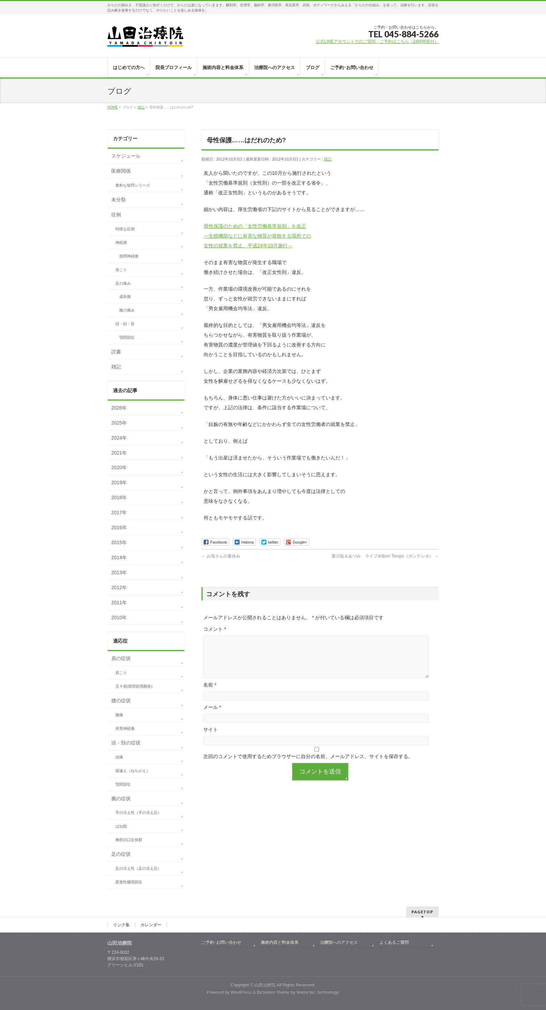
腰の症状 (121, 700)
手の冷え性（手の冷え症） (138, 812)
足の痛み (123, 283)
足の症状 (121, 854)
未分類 (118, 199)
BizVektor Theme (273, 992)
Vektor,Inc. (306, 992)
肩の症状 (121, 658)
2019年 (119, 482)
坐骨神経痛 (125, 728)
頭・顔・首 (125, 324)
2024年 (119, 438)
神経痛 (121, 242)
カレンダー (151, 925)
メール (212, 715)
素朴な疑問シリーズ (132, 185)
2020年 (119, 467)
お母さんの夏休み (221, 556)
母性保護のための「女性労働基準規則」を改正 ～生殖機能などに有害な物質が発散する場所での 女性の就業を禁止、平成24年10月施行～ (257, 235)
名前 (209, 693)
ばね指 (121, 826)
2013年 (119, 572)
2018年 (119, 497)
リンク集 (121, 925)
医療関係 (121, 171)
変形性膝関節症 (128, 882)
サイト (210, 738)
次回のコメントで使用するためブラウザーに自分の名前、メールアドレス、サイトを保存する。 (308, 765)
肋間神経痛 (128, 256)
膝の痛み (127, 310)
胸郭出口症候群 (128, 840)
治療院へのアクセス (339, 942)
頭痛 (119, 757)
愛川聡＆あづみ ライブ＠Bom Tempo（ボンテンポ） (385, 556)
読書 (116, 351)
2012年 (119, 587)
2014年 (119, 557)
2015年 (119, 542)
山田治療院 (265, 984)
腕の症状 (121, 798)
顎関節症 (127, 337)
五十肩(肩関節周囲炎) (133, 686)
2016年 (119, 527)
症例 (116, 214)
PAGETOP (422, 912)
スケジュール (126, 156)
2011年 (119, 602)
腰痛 (119, 715)
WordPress (241, 992)
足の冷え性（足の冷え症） (138, 868)
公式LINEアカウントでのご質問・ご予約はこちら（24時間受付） (377, 41)
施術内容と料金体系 (279, 942)
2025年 (119, 423)
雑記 (328, 159)
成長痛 (125, 296)
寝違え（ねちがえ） (132, 771)
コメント (214, 629)
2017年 (119, 512)
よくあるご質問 (394, 942)
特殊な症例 (125, 229)
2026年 (119, 408)
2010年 (119, 617)
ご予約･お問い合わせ (221, 942)
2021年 (119, 453)
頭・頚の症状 (126, 743)
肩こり (121, 270)
